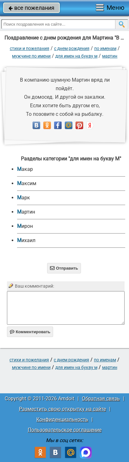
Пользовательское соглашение (64, 430)
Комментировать (30, 331)
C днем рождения (71, 48)
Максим (26, 183)
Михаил (26, 240)
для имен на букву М (76, 56)
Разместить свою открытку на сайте (62, 409)
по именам (105, 48)
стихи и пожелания (29, 48)
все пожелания (31, 7)
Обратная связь (101, 399)
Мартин (109, 56)
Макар (25, 169)
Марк (23, 198)
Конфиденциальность (62, 419)
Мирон (25, 226)
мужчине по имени (31, 56)
